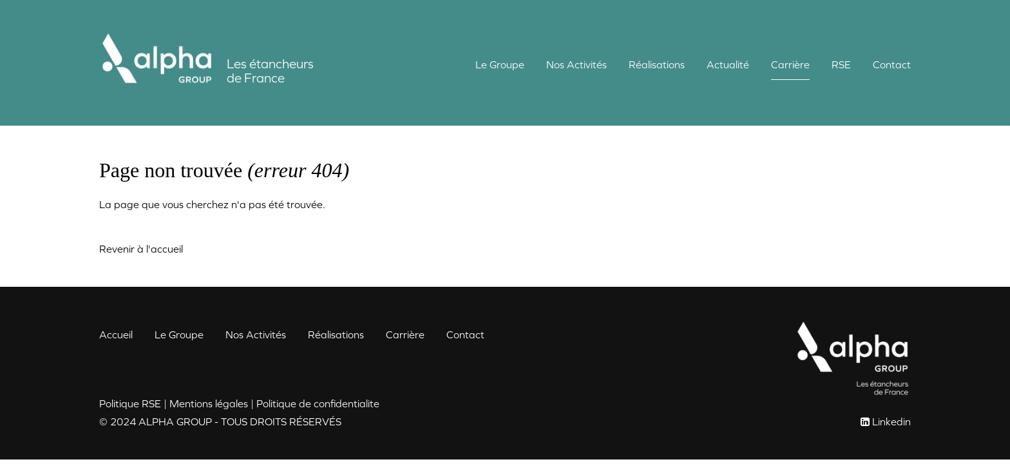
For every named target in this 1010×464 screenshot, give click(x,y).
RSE (841, 64)
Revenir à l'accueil (141, 249)
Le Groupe (499, 64)
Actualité (728, 64)
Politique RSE (130, 403)
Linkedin (891, 421)
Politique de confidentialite (317, 403)
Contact (892, 64)
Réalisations (657, 64)
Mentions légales (208, 403)
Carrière (790, 64)
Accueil (116, 334)
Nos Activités (576, 64)
